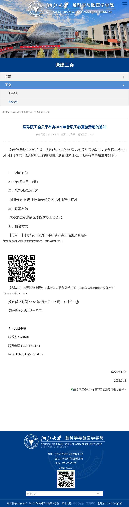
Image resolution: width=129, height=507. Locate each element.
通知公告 (13, 102)
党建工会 (27, 112)
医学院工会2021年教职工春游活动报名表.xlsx (100, 389)
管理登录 (90, 503)
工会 (8, 85)
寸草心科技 (79, 503)
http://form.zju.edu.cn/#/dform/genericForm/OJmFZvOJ (32, 240)
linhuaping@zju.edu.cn (15, 293)
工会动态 (13, 93)
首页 (19, 112)
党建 (8, 76)
